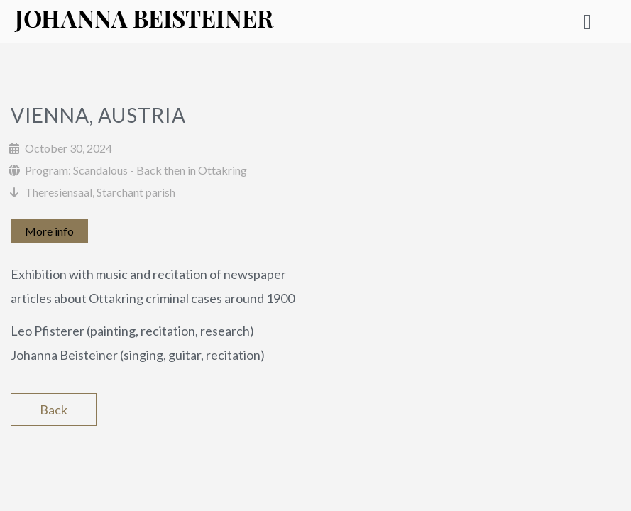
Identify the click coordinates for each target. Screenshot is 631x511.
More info (49, 231)
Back (53, 409)
